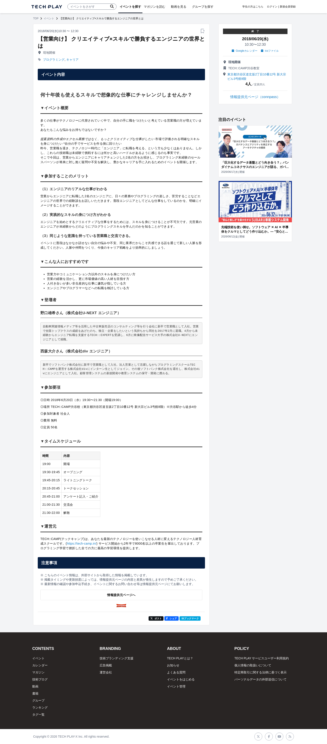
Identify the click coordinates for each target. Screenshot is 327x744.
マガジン (38, 672)
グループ (38, 700)
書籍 (35, 693)
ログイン (272, 6)
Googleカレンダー (244, 50)
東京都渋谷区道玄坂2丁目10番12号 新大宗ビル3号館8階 (256, 76)
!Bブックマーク (190, 618)
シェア (171, 618)
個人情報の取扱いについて (252, 665)
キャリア (72, 59)
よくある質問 (176, 672)
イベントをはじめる (181, 679)
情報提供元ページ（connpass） (255, 97)
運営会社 (106, 672)
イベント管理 (176, 686)
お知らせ (173, 665)
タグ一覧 (38, 714)
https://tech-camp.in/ (81, 543)
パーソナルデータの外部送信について (260, 679)
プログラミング (54, 59)
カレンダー (40, 665)
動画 (35, 686)
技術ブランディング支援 (116, 658)
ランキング (40, 707)
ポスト (156, 618)
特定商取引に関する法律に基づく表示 (260, 672)
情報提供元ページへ (121, 595)
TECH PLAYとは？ (180, 658)
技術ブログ (40, 679)
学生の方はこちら (252, 6)
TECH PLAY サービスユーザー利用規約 (261, 658)
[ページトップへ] (46, 6)
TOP (35, 18)
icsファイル (270, 50)
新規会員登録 (288, 6)
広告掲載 (106, 665)
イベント (49, 18)
